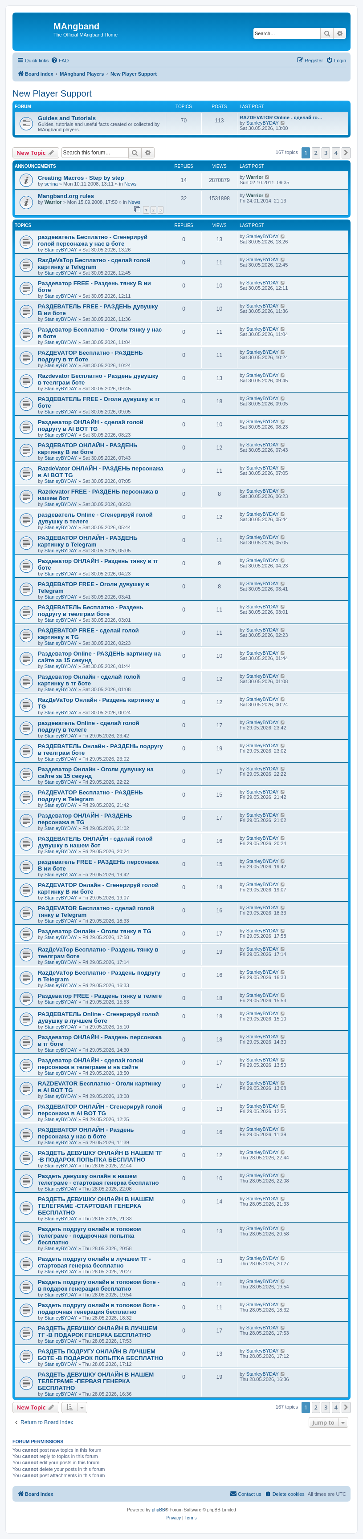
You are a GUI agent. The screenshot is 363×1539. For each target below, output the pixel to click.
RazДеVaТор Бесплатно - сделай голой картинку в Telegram (94, 263)
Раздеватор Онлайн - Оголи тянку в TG (94, 931)
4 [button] (336, 153)
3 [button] (325, 153)
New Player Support (52, 93)
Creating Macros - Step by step (81, 177)
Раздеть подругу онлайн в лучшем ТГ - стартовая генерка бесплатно (94, 1262)
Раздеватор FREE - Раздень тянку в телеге (100, 995)
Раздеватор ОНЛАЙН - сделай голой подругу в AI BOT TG (90, 425)
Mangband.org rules (66, 196)
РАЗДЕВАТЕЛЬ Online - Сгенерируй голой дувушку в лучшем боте (98, 1017)
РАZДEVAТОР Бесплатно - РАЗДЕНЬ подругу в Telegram (90, 795)
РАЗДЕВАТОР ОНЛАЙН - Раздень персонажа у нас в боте (86, 1133)
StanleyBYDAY (262, 123)
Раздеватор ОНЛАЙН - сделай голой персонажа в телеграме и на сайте (90, 1063)
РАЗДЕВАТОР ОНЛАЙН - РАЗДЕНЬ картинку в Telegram (88, 541)
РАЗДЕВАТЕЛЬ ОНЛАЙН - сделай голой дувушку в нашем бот (95, 842)
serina (51, 183)
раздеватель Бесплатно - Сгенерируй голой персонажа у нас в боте (92, 240)
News (130, 183)
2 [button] (316, 153)
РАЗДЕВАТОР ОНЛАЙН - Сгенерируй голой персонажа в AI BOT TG (100, 1110)
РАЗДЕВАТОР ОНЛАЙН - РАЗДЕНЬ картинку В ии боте (88, 448)
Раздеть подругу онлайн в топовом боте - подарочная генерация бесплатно (98, 1308)
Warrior (255, 177)
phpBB (158, 1509)
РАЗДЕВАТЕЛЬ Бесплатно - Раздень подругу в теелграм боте (90, 610)
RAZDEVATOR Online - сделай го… (281, 117)
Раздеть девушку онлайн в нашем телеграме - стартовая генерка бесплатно (98, 1179)
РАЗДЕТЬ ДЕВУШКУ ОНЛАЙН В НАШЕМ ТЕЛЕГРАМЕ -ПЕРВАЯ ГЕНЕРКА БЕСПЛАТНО (96, 1381)
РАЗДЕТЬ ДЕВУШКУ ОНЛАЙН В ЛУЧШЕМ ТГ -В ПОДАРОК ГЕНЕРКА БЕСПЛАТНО (97, 1331)
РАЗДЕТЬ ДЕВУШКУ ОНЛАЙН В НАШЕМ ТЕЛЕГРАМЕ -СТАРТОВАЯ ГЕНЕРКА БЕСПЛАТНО (96, 1206)
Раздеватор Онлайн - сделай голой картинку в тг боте (89, 680)
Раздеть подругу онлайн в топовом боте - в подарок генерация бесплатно (98, 1285)
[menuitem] (60, 60)
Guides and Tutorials (67, 118)
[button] (346, 152)
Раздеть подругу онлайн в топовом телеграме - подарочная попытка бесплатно (89, 1236)
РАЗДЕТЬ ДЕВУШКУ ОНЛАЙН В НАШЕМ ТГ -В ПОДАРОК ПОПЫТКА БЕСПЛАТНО (100, 1156)
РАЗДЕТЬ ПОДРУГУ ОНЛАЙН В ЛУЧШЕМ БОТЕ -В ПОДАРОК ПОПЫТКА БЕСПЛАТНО (100, 1354)
